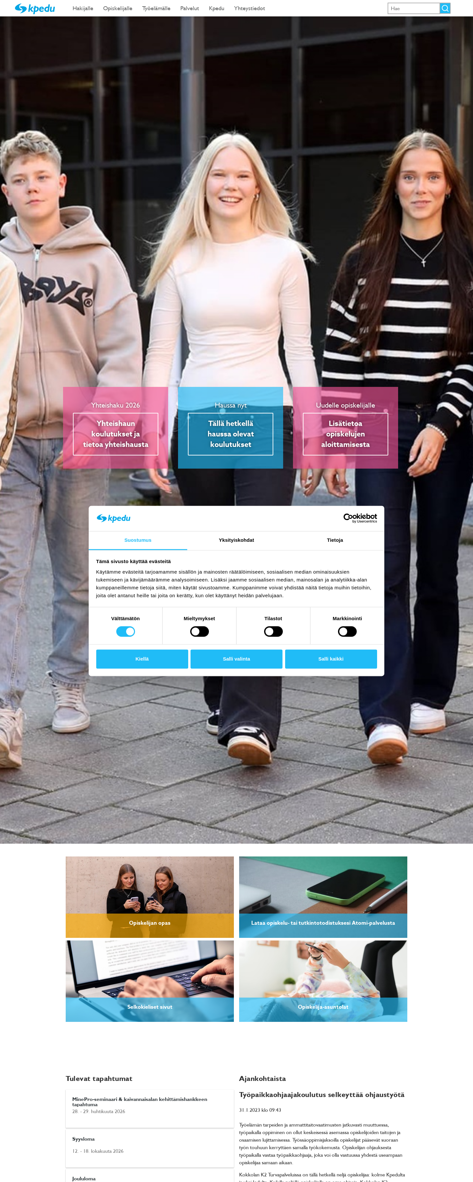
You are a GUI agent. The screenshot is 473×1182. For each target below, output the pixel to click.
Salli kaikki (331, 659)
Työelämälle (156, 8)
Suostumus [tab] (138, 540)
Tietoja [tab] (335, 540)
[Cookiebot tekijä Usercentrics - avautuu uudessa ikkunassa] (348, 518)
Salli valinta (236, 659)
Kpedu (216, 8)
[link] (150, 897)
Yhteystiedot (249, 8)
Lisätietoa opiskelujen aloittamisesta (345, 434)
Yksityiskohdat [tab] (236, 540)
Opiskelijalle (117, 8)
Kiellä (141, 659)
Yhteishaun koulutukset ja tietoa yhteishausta (115, 434)
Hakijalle (83, 8)
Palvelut (189, 8)
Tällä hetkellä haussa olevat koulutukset (231, 434)
